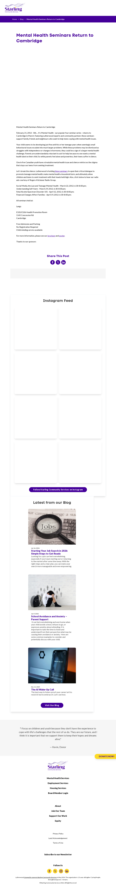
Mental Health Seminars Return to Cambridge (45, 19)
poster (62, 236)
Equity (58, 821)
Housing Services (58, 788)
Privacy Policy (58, 834)
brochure (51, 236)
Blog (21, 19)
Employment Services (58, 783)
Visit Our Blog (52, 705)
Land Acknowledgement (58, 838)
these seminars (61, 171)
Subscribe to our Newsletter (58, 854)
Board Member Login (58, 793)
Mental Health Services (58, 778)
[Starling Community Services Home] (15, 7)
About (58, 806)
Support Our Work (58, 816)
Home (14, 19)
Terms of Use (58, 843)
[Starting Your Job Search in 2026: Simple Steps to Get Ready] (52, 540)
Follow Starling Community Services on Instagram (58, 489)
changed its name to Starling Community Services (40, 877)
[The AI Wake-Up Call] (52, 673)
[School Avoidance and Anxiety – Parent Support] (52, 609)
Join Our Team (58, 811)
